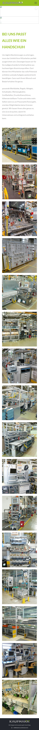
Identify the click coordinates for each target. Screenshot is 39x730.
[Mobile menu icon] (35, 3)
